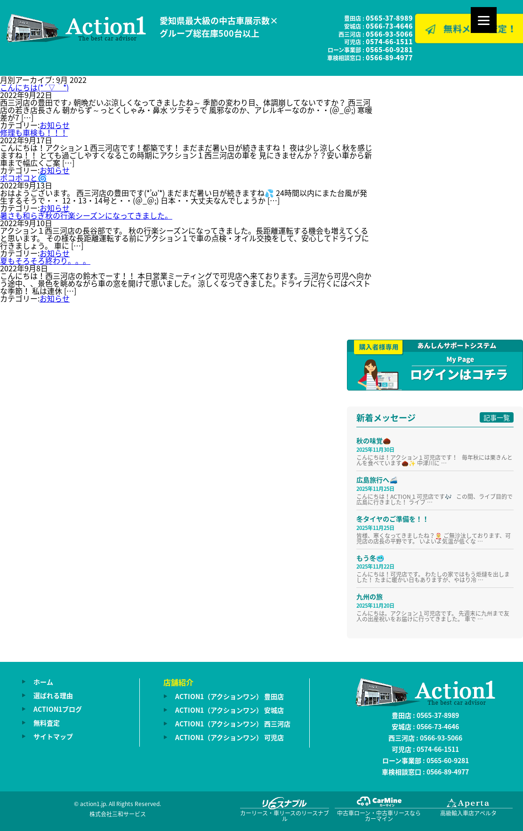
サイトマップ (53, 736)
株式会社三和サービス (117, 814)
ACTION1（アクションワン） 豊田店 (229, 696)
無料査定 (46, 722)
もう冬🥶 (370, 557)
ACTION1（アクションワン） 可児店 (229, 737)
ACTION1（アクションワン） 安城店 (229, 710)
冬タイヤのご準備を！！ (392, 518)
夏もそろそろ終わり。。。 (45, 260)
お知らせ (55, 124)
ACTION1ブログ (57, 709)
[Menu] (484, 20)
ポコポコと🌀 (23, 177)
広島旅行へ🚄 (376, 479)
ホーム (43, 681)
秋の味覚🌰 (373, 440)
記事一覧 (496, 417)
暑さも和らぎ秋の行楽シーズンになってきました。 (86, 215)
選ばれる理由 (53, 695)
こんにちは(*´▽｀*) (34, 87)
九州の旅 (369, 596)
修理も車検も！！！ (34, 132)
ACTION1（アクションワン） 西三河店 (232, 723)
